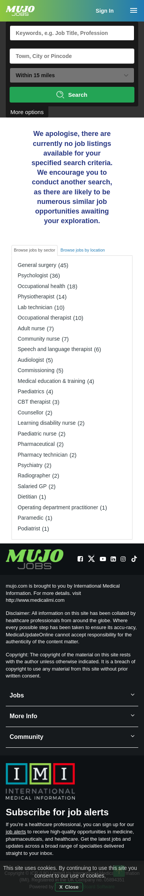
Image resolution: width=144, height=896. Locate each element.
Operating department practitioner (58, 507)
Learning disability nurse (47, 423)
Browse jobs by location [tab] (83, 250)
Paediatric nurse (37, 434)
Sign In (105, 11)
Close (71, 887)
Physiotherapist (36, 296)
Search (71, 94)
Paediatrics (31, 391)
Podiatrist (29, 528)
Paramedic (30, 518)
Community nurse (39, 339)
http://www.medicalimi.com (35, 600)
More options (27, 112)
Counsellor (30, 412)
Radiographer (34, 475)
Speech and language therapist (55, 349)
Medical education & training (51, 381)
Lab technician (35, 307)
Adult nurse (31, 328)
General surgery (37, 265)
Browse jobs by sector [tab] (34, 250)
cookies (95, 876)
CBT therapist (34, 402)
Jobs (72, 695)
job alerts (16, 832)
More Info (72, 716)
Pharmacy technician (43, 455)
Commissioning (36, 370)
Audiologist (31, 360)
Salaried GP (32, 486)
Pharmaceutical (36, 444)
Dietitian (27, 497)
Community (72, 737)
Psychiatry (30, 465)
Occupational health (41, 286)
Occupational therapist (44, 318)
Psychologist (33, 275)
